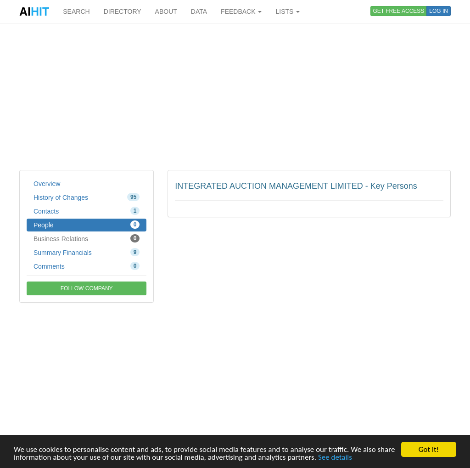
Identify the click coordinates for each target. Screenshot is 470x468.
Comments (87, 266)
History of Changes (87, 197)
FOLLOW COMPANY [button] (87, 288)
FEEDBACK (241, 11)
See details (335, 457)
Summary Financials (87, 252)
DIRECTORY (122, 11)
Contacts (87, 211)
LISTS (287, 11)
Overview (47, 183)
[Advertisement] (235, 96)
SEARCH (76, 11)
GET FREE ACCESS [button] (399, 11)
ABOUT (166, 11)
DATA (199, 11)
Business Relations (87, 238)
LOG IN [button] (438, 11)
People (87, 224)
